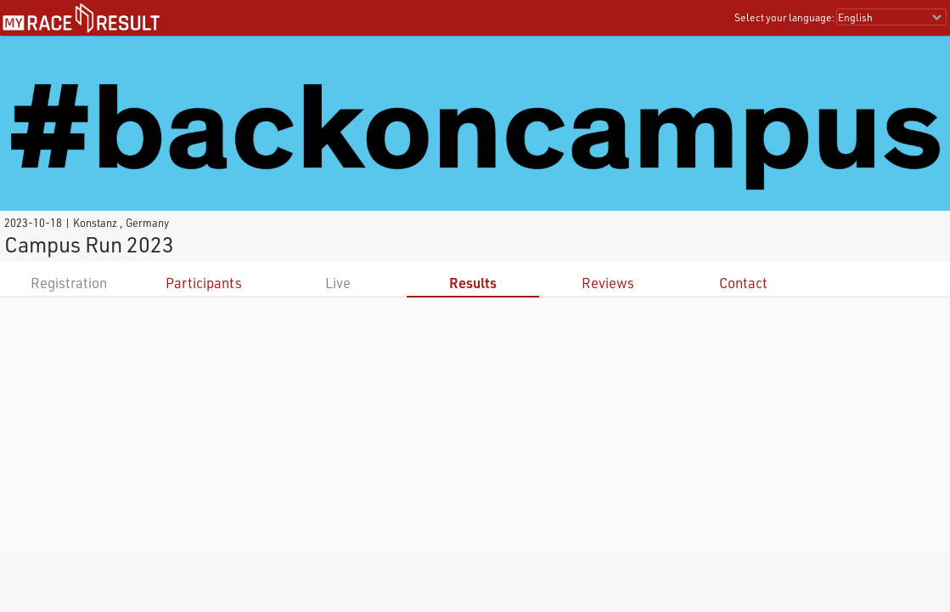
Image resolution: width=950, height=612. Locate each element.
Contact (743, 283)
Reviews (608, 283)
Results (473, 283)
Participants (204, 283)
